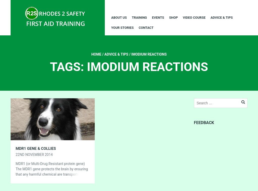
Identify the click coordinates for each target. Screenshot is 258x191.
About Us (119, 17)
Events (158, 17)
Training (139, 17)
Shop (173, 17)
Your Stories (122, 28)
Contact (146, 28)
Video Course (194, 17)
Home (96, 54)
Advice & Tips (222, 17)
